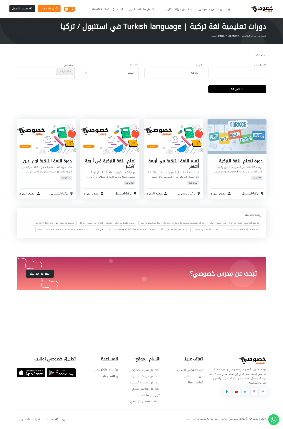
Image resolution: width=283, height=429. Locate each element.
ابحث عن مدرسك (40, 274)
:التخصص (69, 66)
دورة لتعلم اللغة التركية (240, 162)
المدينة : (134, 65)
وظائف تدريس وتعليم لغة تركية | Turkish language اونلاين (63, 230)
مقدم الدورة (218, 194)
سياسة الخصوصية (28, 419)
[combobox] (173, 74)
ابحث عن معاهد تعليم (144, 9)
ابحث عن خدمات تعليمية (108, 9)
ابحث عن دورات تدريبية (178, 9)
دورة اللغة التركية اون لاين (47, 162)
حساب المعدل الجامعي (145, 402)
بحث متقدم (260, 56)
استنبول (247, 194)
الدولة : (198, 66)
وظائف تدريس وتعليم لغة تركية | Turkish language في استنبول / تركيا (124, 230)
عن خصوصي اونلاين (190, 370)
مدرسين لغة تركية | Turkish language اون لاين (54, 224)
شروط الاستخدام (57, 419)
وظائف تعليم (109, 377)
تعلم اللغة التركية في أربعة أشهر (173, 164)
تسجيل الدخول (22, 8)
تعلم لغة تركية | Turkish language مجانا (242, 230)
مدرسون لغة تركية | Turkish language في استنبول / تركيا (234, 224)
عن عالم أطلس (193, 377)
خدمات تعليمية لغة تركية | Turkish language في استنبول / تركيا (107, 224)
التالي (237, 90)
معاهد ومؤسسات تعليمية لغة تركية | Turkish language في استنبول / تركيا (172, 224)
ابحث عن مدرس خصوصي (215, 9)
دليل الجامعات (151, 395)
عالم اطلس (190, 419)
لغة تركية (257, 178)
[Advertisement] (138, 110)
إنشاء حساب (49, 8)
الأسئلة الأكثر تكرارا (105, 370)
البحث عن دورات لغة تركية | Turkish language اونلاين (238, 37)
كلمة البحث (260, 66)
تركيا (256, 194)
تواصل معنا (195, 383)
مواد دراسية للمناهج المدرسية (206, 230)
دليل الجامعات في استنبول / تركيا (174, 230)
